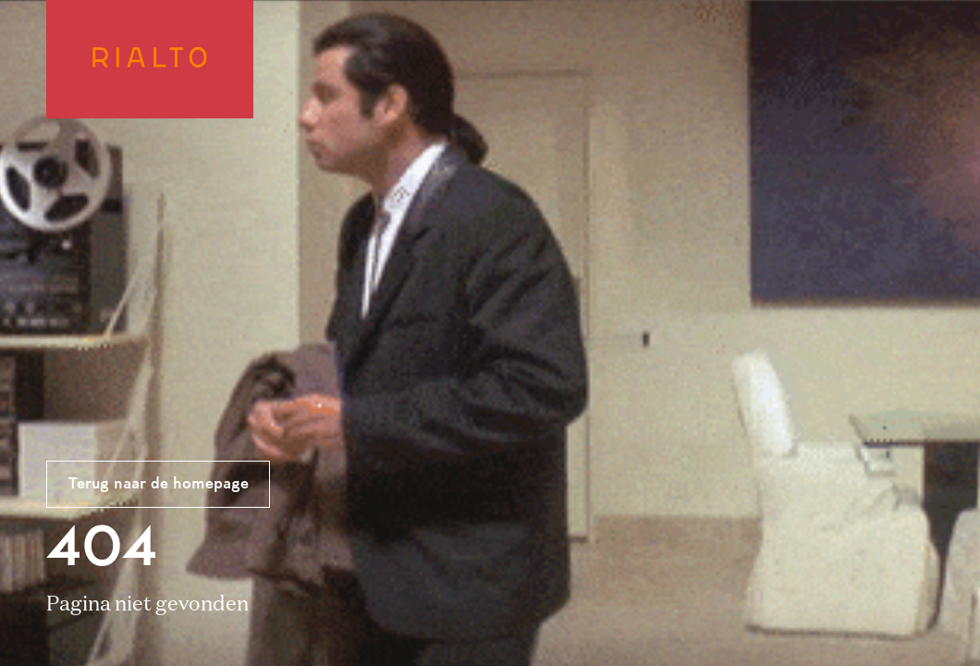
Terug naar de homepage (158, 484)
